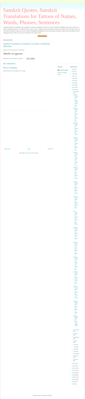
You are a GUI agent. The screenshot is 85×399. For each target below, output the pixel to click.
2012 (73, 368)
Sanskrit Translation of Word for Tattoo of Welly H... (75, 248)
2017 (73, 85)
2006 (73, 381)
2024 (73, 69)
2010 (73, 372)
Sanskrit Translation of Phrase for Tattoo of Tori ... (75, 321)
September (76, 337)
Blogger (50, 395)
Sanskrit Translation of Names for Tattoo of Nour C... (75, 278)
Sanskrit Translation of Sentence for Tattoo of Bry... (75, 114)
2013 (73, 366)
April (75, 351)
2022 (73, 73)
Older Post (50, 149)
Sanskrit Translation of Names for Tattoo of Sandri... (75, 188)
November (76, 330)
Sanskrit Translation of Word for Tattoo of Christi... (75, 173)
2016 (73, 87)
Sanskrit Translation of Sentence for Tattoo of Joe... (75, 159)
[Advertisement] (28, 129)
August (75, 341)
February (76, 355)
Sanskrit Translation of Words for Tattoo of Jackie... (75, 293)
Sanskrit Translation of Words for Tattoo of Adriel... (75, 129)
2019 (73, 80)
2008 (73, 377)
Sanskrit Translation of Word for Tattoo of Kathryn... (75, 307)
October (76, 333)
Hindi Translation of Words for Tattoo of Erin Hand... (75, 218)
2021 (73, 76)
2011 (73, 370)
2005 (73, 384)
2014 (73, 363)
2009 (73, 375)
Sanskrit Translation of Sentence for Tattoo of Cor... (75, 144)
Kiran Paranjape (63, 70)
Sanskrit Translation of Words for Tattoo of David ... (75, 234)
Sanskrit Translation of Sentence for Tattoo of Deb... (75, 263)
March (75, 353)
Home (29, 149)
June (75, 346)
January (76, 359)
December (76, 91)
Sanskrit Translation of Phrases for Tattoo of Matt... (75, 100)
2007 (73, 379)
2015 (73, 89)
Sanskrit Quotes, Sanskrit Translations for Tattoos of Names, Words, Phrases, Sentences (40, 16)
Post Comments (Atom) (32, 153)
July (75, 344)
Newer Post (7, 149)
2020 (73, 78)
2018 (73, 83)
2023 (73, 71)
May (75, 349)
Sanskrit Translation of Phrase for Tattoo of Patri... (75, 203)
